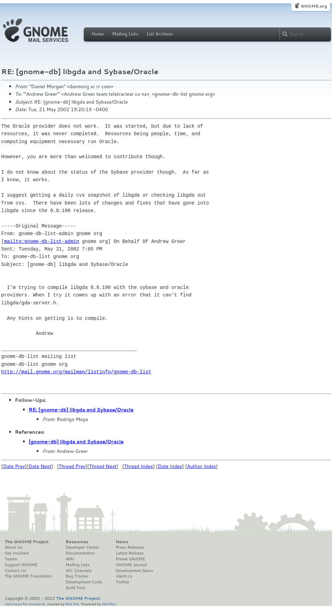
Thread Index (138, 466)
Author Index (201, 466)
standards (37, 603)
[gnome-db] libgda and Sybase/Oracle (76, 441)
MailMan (109, 603)
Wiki (70, 559)
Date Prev (14, 466)
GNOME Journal (131, 565)
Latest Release (130, 553)
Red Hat (72, 603)
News (122, 542)
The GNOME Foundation (28, 576)
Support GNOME (21, 565)
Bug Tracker (77, 576)
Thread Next (102, 466)
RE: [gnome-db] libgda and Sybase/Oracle (81, 409)
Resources (77, 542)
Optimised (13, 603)
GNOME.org (313, 6)
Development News (134, 570)
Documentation (80, 553)
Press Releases (130, 547)
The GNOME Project (27, 542)
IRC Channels (79, 570)
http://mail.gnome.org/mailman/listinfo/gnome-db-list (76, 372)
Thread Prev (72, 466)
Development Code (84, 582)
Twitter (122, 582)
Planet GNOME (130, 559)
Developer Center (82, 547)
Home (98, 34)
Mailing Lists (125, 34)
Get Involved (17, 553)
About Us (14, 547)
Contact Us (15, 570)
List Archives (160, 34)
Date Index (170, 466)
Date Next (39, 466)
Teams (11, 559)
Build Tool (75, 588)
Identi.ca (124, 576)
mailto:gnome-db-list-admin (41, 241)
